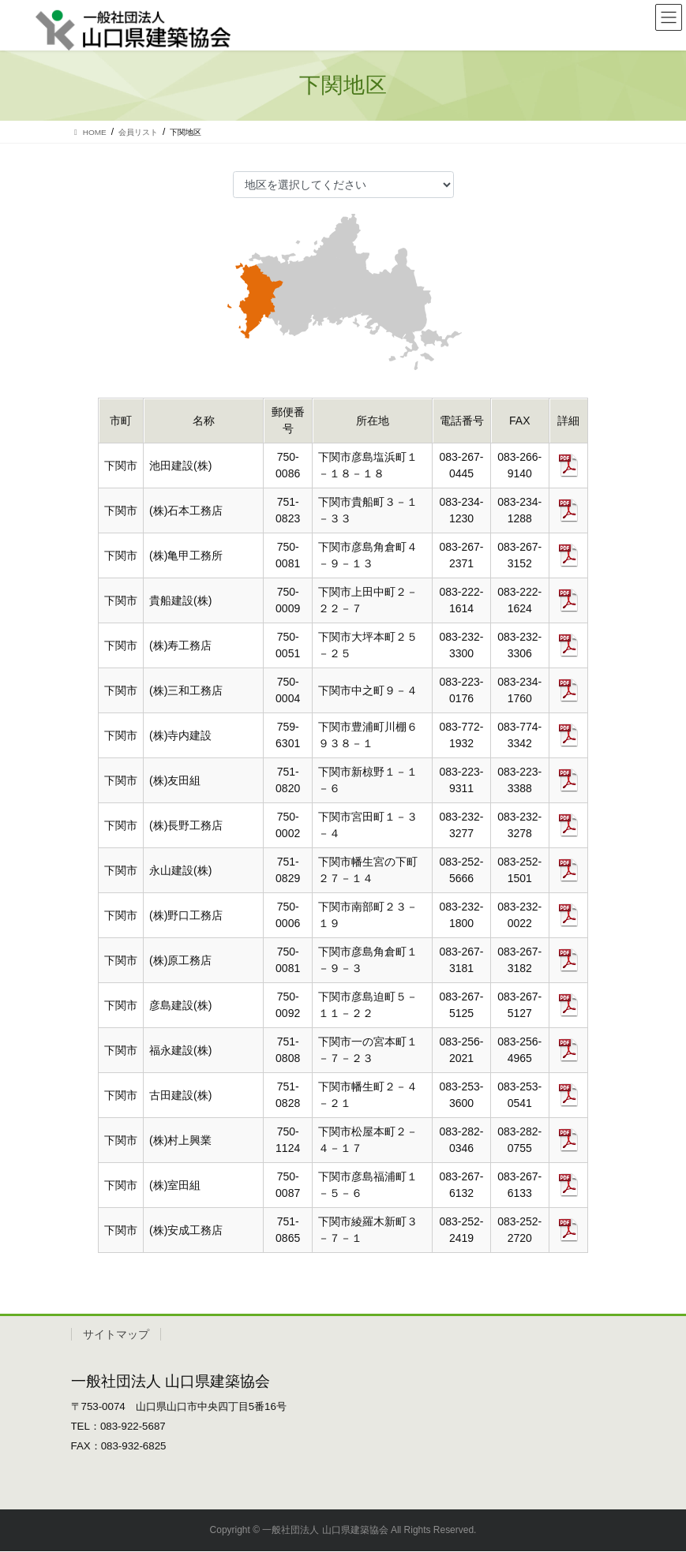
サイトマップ (116, 1335)
